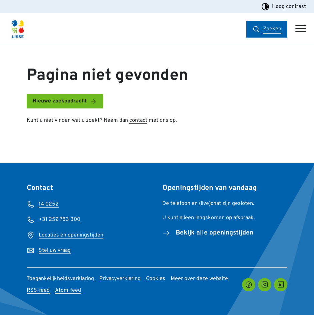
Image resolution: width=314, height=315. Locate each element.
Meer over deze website (199, 278)
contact (138, 120)
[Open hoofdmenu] (300, 29)
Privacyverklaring (120, 278)
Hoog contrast (283, 7)
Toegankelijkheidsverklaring (60, 278)
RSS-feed (38, 290)
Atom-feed (68, 290)
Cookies (155, 278)
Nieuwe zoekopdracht (60, 101)
